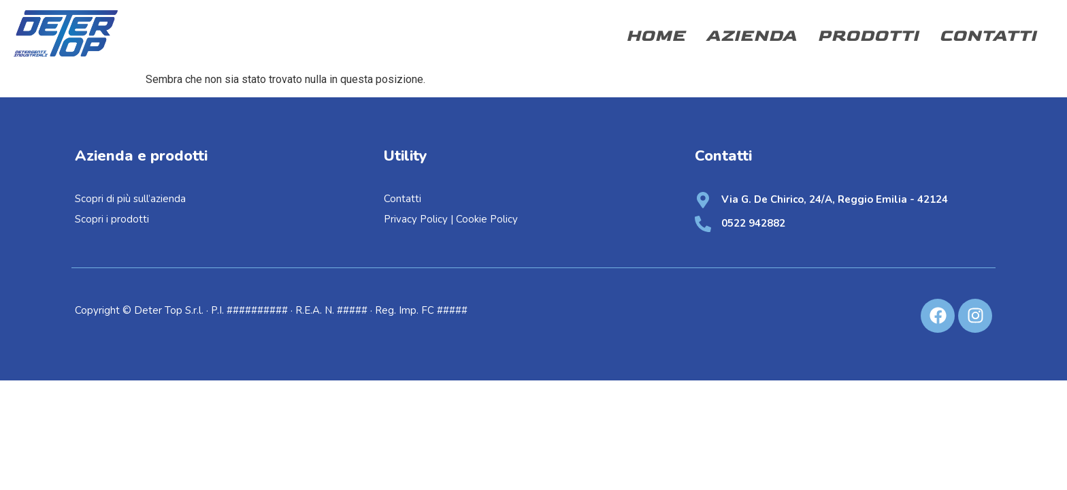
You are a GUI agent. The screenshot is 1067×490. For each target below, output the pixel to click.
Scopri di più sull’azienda (131, 199)
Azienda (751, 35)
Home (655, 35)
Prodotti (868, 35)
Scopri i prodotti (112, 219)
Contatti (987, 35)
